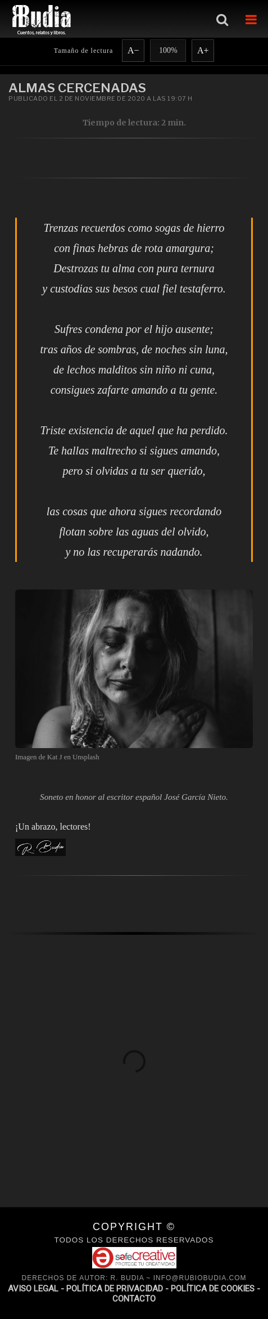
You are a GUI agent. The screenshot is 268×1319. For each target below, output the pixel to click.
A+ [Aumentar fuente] (203, 50)
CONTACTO (134, 1299)
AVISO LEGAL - (37, 1289)
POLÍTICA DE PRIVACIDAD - (118, 1289)
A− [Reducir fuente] (133, 50)
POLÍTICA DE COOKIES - (215, 1289)
